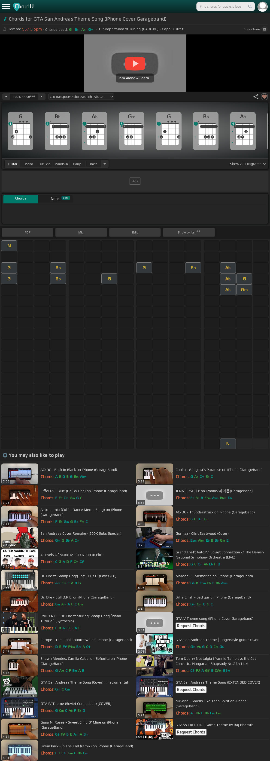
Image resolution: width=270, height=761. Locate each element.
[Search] (250, 6)
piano (29, 164)
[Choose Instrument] (104, 163)
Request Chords (191, 625)
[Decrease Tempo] (6, 96)
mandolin (61, 164)
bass (93, 164)
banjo (77, 164)
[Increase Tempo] (42, 96)
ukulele (45, 164)
